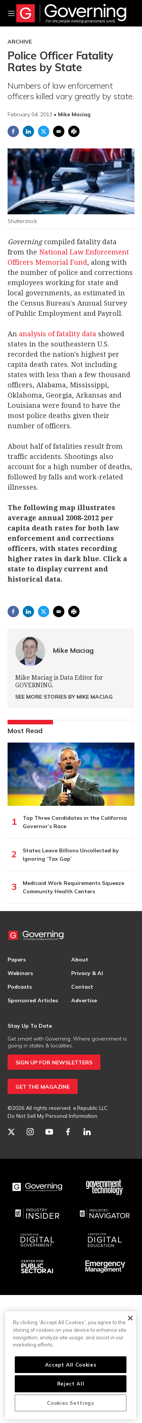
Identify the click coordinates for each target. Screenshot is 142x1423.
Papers (17, 959)
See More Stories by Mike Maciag (64, 696)
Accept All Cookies (71, 1365)
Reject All (70, 1384)
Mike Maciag (73, 650)
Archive (20, 41)
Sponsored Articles (33, 1000)
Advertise (84, 1000)
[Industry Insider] (37, 1213)
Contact (82, 986)
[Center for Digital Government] (37, 1240)
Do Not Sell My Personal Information (52, 1115)
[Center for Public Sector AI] (37, 1266)
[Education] (105, 1240)
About (79, 959)
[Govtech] (105, 1187)
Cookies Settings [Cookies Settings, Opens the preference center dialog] (70, 1403)
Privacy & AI (87, 973)
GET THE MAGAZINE (43, 1086)
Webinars (20, 973)
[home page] (71, 13)
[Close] (130, 1318)
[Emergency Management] (105, 1266)
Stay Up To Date (30, 1025)
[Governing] (37, 1187)
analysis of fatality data (57, 334)
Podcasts (20, 986)
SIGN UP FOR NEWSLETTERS (54, 1062)
